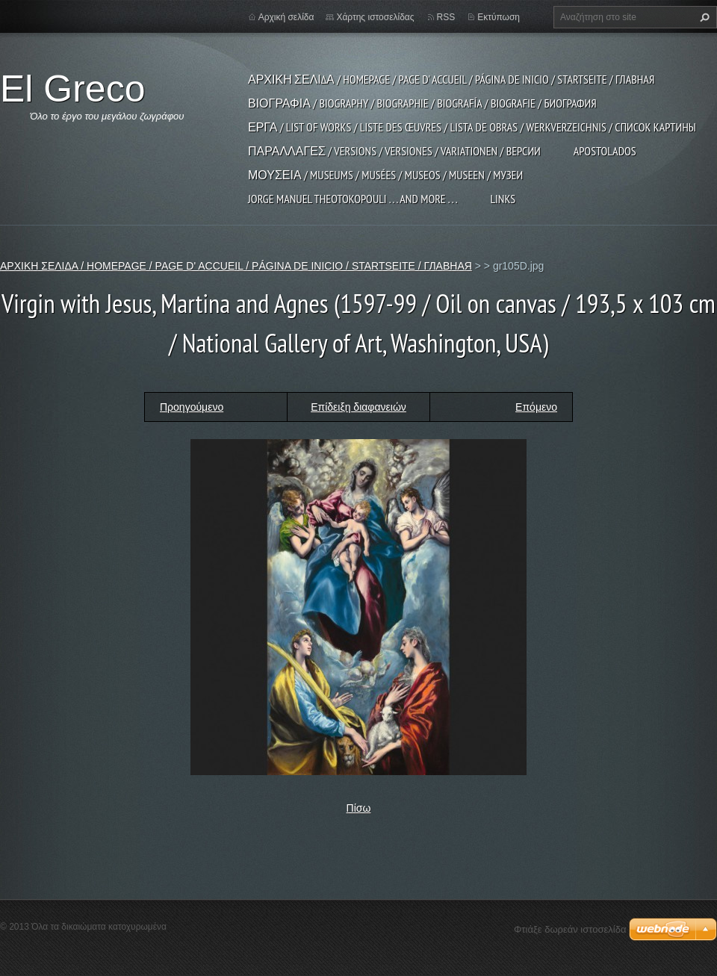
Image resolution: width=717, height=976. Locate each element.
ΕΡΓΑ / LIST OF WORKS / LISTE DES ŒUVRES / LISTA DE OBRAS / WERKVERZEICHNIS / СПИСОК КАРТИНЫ (472, 126)
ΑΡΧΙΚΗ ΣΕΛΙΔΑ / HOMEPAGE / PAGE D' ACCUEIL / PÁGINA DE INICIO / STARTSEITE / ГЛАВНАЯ (451, 79)
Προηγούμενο (191, 407)
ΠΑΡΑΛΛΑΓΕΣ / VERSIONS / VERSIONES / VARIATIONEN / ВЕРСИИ (394, 150)
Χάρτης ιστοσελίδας (375, 17)
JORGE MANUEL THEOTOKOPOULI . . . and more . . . (352, 198)
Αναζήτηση (703, 17)
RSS (446, 17)
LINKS (502, 198)
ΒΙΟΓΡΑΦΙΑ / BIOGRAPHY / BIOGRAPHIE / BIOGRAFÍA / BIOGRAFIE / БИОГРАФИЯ (422, 103)
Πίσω (359, 808)
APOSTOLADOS (605, 150)
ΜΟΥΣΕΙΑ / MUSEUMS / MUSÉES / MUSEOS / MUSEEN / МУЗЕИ (385, 174)
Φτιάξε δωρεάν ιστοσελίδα (570, 929)
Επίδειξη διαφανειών (358, 407)
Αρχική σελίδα (286, 17)
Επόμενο (536, 407)
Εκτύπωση (498, 17)
